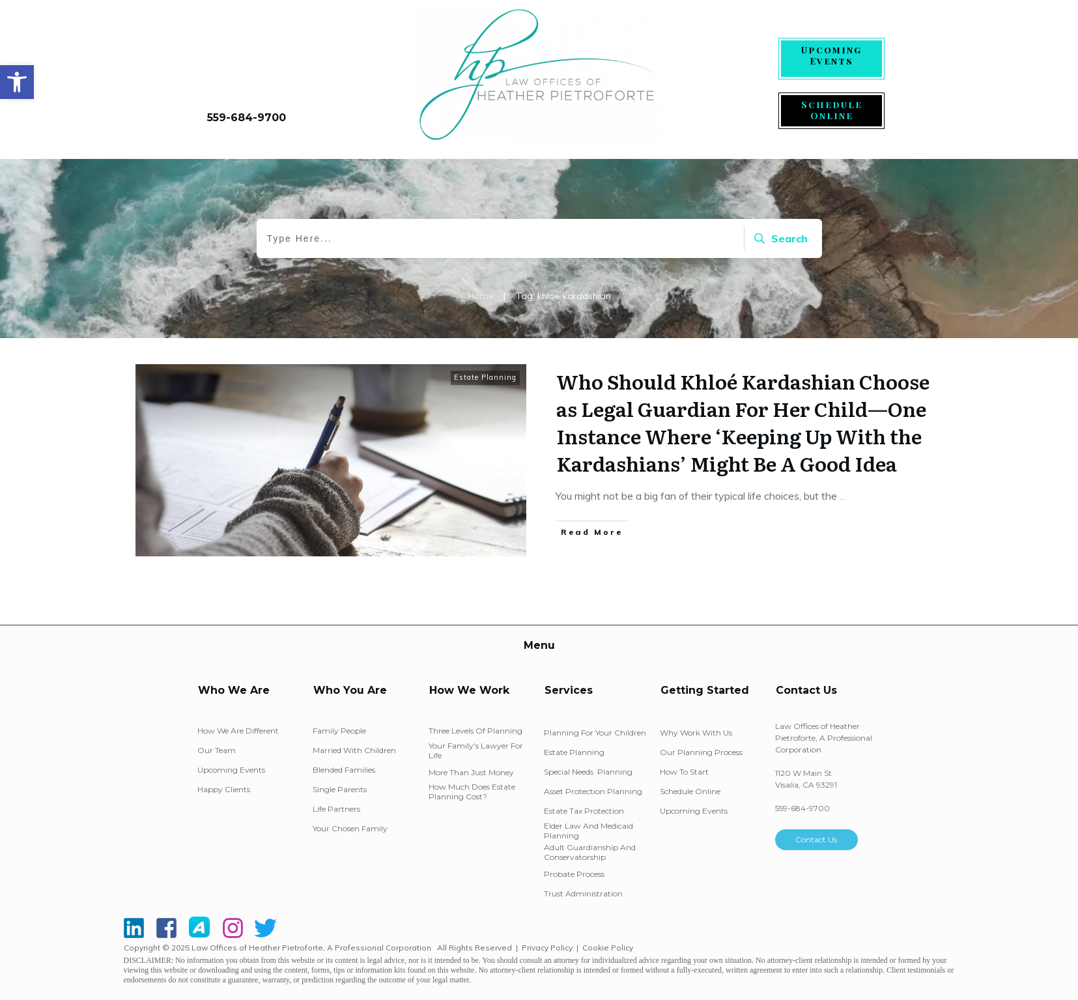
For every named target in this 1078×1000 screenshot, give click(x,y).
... (842, 495)
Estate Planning (485, 377)
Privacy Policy (547, 947)
